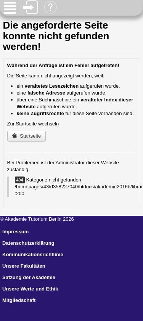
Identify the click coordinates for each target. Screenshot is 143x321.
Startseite (26, 136)
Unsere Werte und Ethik (30, 289)
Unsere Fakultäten (23, 266)
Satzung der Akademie (28, 277)
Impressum (15, 231)
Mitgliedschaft (18, 300)
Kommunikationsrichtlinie (32, 254)
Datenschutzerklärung (28, 243)
